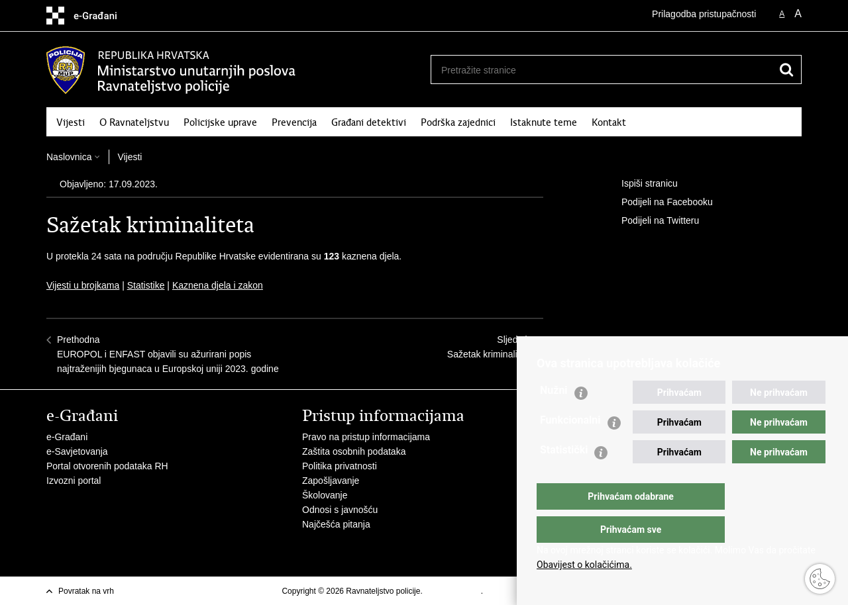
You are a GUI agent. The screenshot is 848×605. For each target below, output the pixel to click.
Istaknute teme (543, 122)
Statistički (564, 476)
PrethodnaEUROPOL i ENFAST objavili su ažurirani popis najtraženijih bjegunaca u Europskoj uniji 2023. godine (168, 354)
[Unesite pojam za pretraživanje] (597, 70)
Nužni (554, 416)
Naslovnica (68, 157)
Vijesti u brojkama (82, 285)
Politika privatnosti (339, 466)
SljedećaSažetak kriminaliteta (490, 346)
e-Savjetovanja (77, 451)
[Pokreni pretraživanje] (786, 69)
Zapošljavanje (330, 480)
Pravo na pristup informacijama (366, 437)
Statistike (146, 285)
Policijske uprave (220, 122)
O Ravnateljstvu (134, 122)
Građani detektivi (368, 122)
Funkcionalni (570, 446)
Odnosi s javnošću (340, 509)
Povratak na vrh (86, 591)
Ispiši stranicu (640, 184)
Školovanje (325, 495)
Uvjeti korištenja (453, 591)
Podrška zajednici (458, 122)
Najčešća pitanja (336, 524)
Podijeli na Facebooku (658, 203)
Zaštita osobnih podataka (353, 451)
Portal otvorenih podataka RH (107, 466)
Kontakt (609, 122)
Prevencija (294, 122)
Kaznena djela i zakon (217, 285)
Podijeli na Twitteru (651, 221)
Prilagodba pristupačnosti (704, 14)
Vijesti (70, 122)
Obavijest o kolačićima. (584, 564)
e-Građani (66, 437)
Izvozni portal (73, 480)
